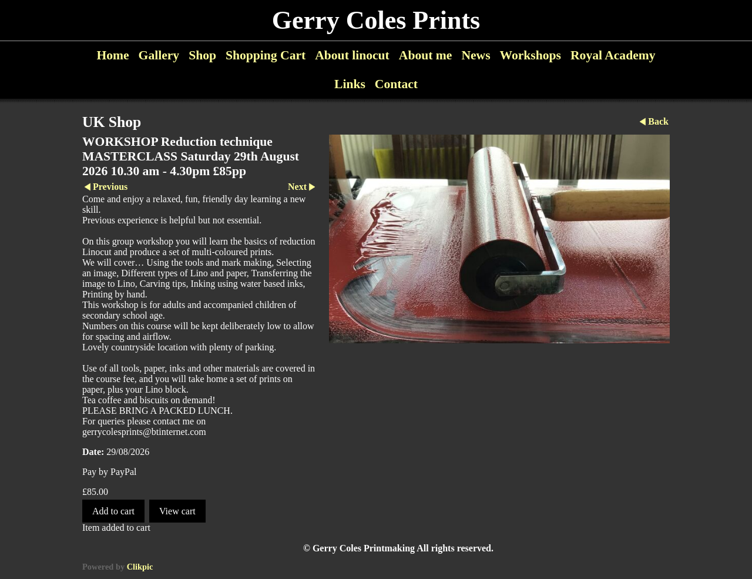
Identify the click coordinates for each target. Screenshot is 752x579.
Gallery (159, 55)
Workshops (530, 55)
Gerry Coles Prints (376, 20)
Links (349, 84)
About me (425, 55)
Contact (396, 84)
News (475, 55)
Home (112, 55)
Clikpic (140, 566)
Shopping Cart (266, 55)
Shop (202, 55)
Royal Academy (613, 55)
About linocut (352, 55)
